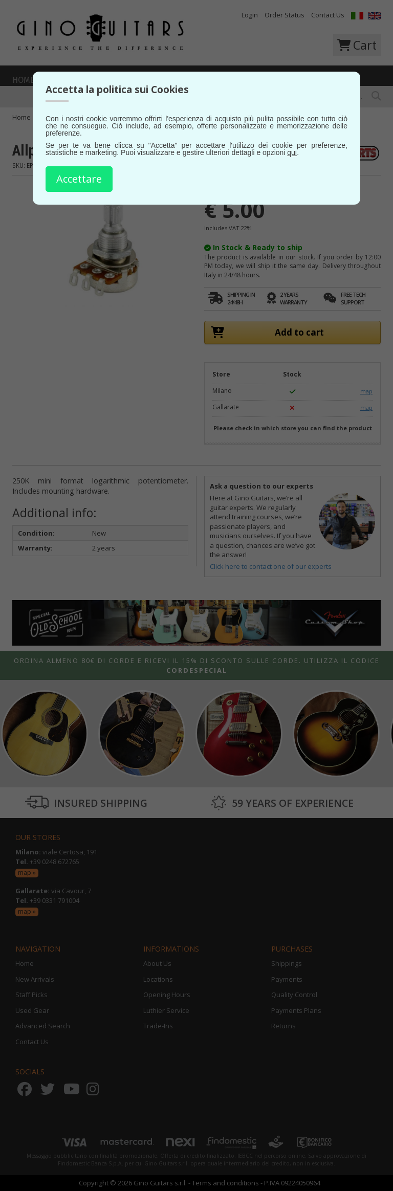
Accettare (79, 179)
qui (292, 152)
